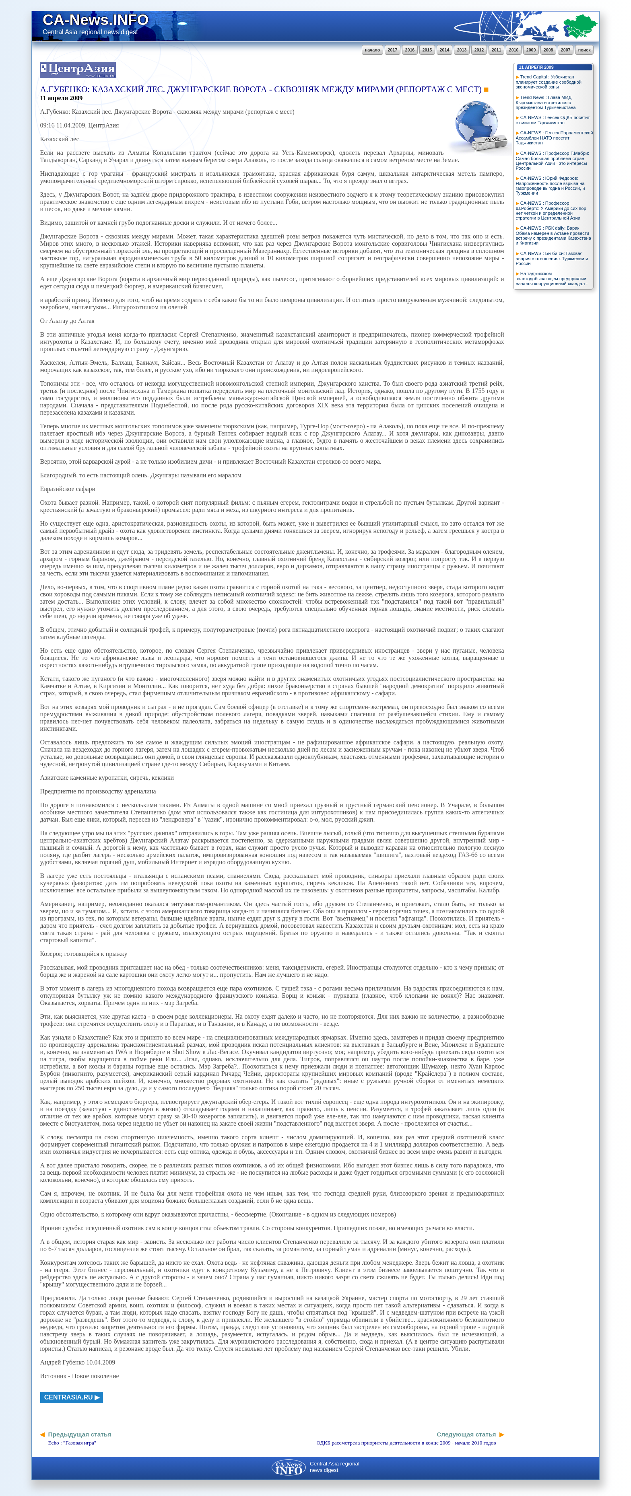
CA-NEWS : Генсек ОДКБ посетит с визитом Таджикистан (553, 120)
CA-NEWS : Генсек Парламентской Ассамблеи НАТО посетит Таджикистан (554, 137)
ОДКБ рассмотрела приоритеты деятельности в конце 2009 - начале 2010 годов (406, 1443)
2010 (514, 49)
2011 (496, 49)
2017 (393, 49)
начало (372, 49)
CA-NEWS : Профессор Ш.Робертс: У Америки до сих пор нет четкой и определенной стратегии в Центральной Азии (551, 210)
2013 (462, 49)
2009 (531, 49)
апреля (534, 67)
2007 (566, 49)
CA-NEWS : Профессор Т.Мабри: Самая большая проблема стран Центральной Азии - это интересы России (552, 161)
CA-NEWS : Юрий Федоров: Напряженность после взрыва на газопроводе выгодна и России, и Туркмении (550, 185)
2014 (445, 49)
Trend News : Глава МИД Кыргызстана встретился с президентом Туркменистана (546, 102)
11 (521, 67)
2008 (548, 49)
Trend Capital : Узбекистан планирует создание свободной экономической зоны (549, 81)
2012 (479, 49)
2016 (410, 49)
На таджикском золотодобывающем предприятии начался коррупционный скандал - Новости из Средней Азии (552, 281)
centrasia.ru (68, 1397)
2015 (427, 49)
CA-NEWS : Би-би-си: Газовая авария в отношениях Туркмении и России (552, 258)
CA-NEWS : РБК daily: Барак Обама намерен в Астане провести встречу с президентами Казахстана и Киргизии (553, 235)
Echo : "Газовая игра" (72, 1443)
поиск (584, 49)
